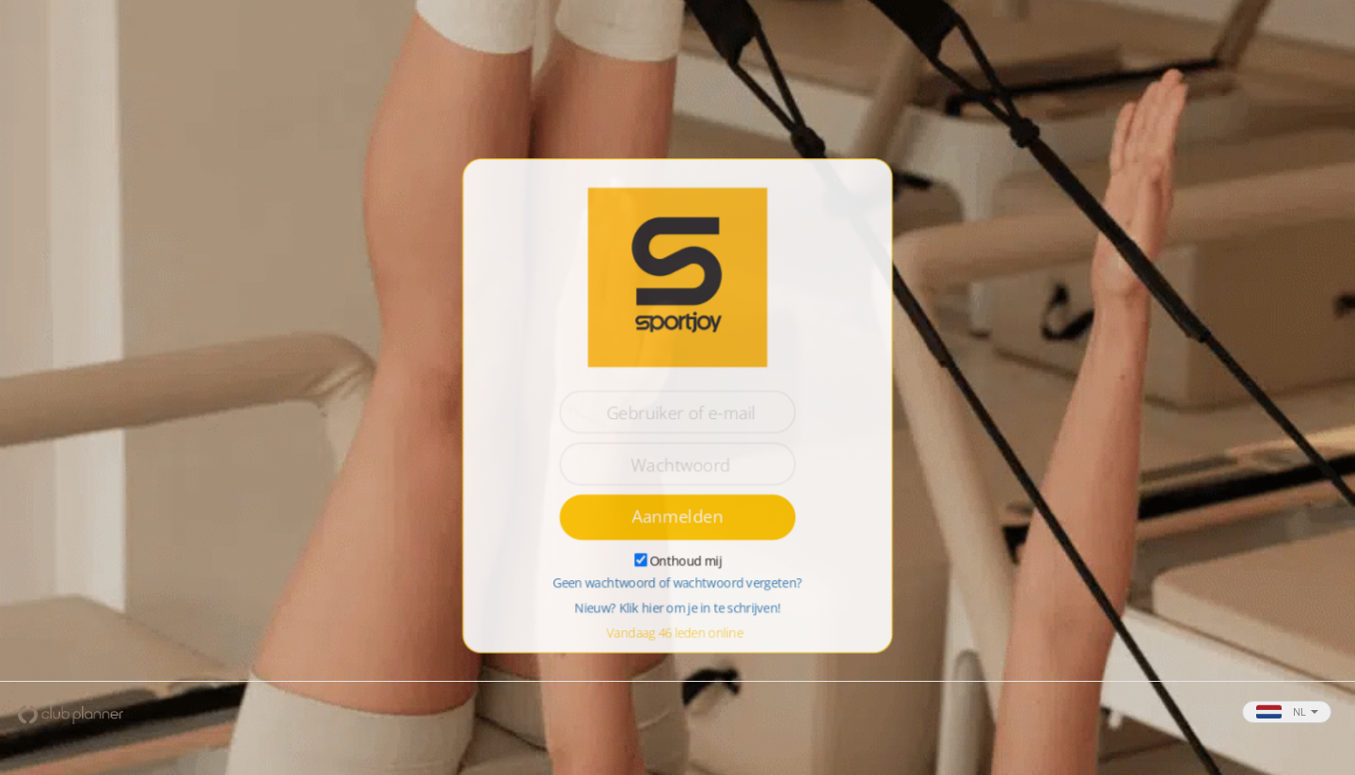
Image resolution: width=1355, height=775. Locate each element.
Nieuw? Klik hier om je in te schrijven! (677, 609)
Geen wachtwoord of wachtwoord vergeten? (677, 583)
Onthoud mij (685, 561)
